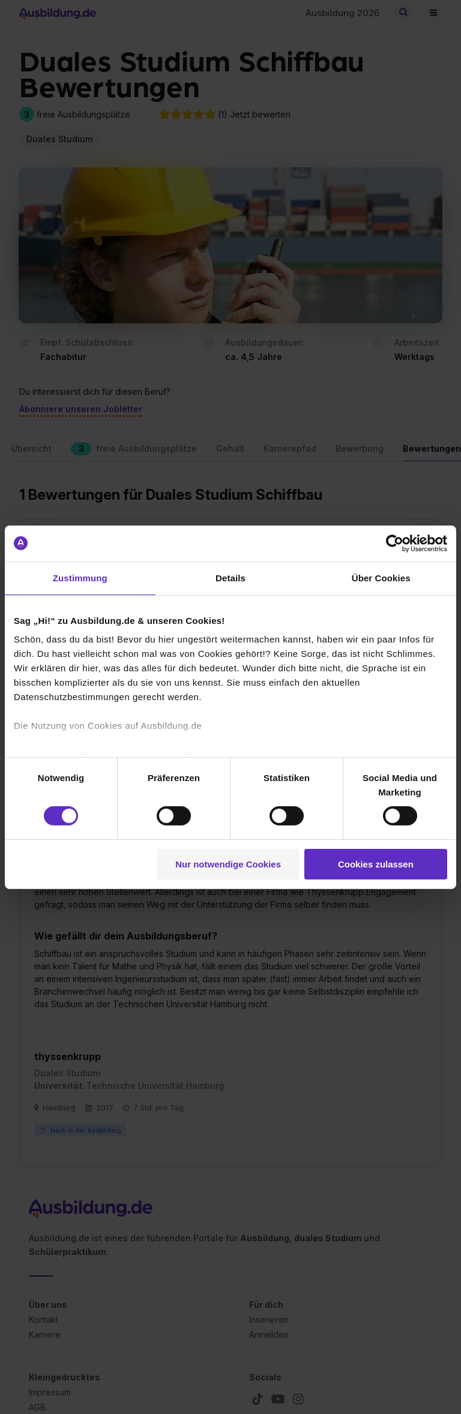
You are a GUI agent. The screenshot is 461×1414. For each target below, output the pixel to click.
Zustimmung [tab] (80, 577)
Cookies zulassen (376, 864)
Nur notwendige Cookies (228, 864)
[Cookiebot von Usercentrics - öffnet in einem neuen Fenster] (394, 543)
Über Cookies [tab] (381, 577)
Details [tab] (230, 577)
